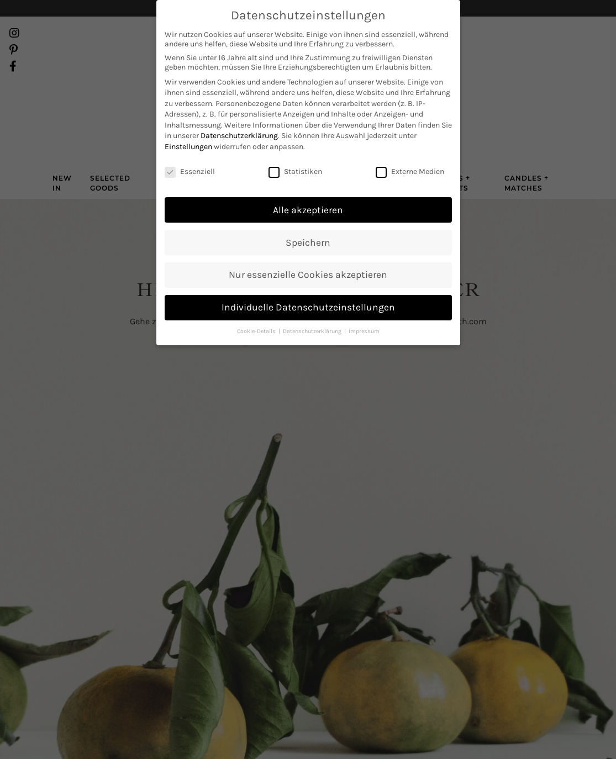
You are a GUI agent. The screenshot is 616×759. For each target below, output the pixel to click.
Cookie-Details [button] (257, 305)
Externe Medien (410, 145)
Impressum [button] (364, 305)
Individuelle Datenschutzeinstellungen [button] (308, 281)
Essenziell (190, 145)
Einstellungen (188, 120)
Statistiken (295, 145)
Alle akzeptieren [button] (308, 183)
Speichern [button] (308, 216)
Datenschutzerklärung (239, 109)
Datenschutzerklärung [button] (313, 305)
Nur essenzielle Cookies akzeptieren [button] (308, 248)
